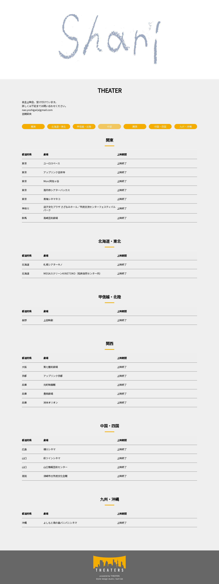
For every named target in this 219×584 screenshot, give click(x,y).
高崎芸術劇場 (50, 218)
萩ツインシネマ (51, 458)
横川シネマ (49, 449)
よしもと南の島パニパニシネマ (60, 522)
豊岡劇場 (48, 393)
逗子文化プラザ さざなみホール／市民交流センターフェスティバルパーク (79, 208)
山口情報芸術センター (55, 467)
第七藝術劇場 (50, 367)
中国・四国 (160, 126)
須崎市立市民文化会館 (55, 476)
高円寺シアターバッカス (56, 190)
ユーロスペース (51, 163)
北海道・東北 (58, 126)
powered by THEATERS (110, 575)
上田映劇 (48, 320)
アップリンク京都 (53, 376)
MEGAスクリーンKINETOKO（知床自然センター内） (72, 273)
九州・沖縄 (186, 126)
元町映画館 (49, 384)
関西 (134, 126)
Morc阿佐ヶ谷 (51, 181)
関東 (33, 126)
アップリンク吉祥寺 (54, 172)
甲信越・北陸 (84, 126)
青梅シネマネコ (51, 199)
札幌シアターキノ (52, 264)
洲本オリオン (50, 402)
